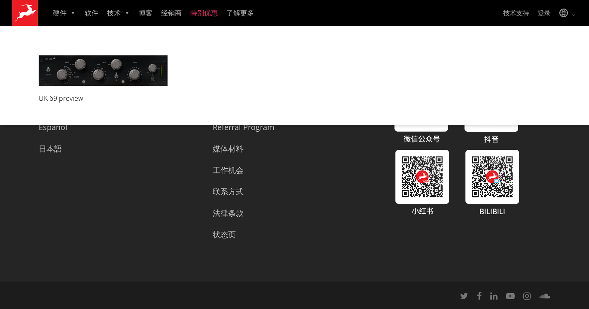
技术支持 (516, 13)
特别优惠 (204, 13)
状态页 (224, 234)
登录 (543, 13)
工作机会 (228, 170)
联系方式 (228, 191)
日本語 (50, 148)
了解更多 (240, 13)
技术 (118, 13)
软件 (91, 13)
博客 (146, 13)
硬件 (64, 13)
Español (53, 127)
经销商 (171, 13)
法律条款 (228, 213)
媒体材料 (228, 148)
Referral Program (244, 127)
